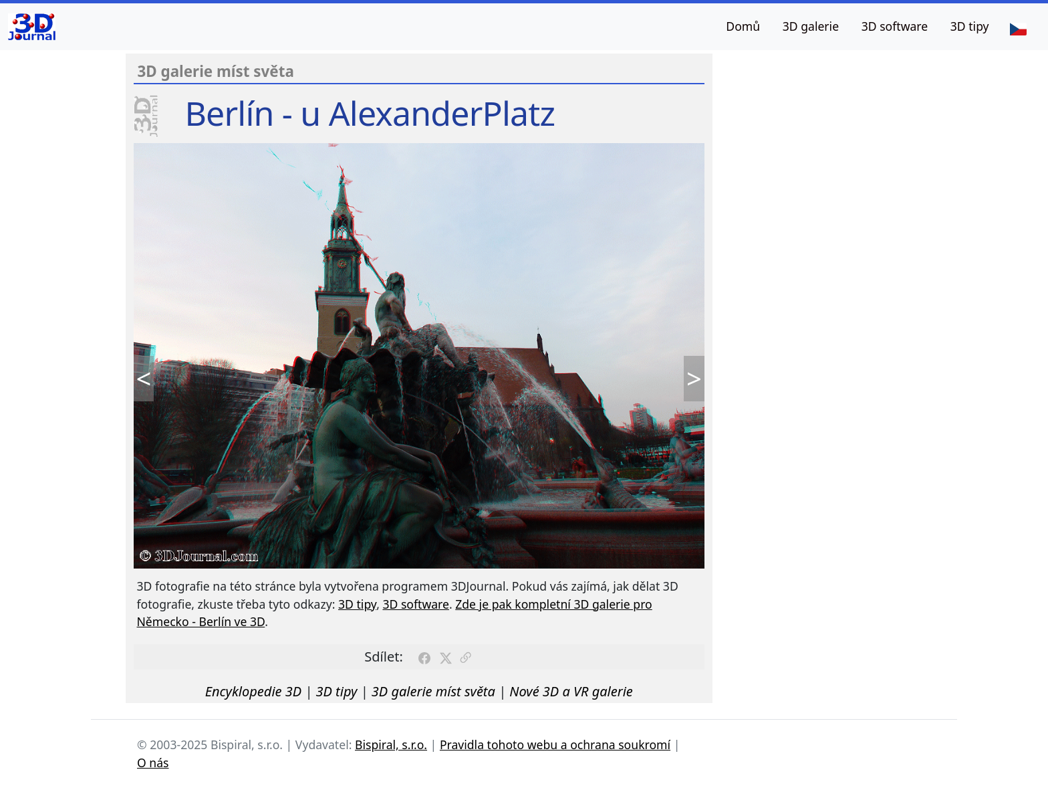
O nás (153, 763)
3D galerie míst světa (433, 691)
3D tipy (969, 26)
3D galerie (811, 26)
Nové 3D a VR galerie (571, 691)
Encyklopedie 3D (253, 691)
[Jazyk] (1018, 28)
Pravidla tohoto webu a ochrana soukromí (555, 744)
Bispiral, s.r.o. (391, 744)
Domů (743, 26)
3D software (895, 26)
